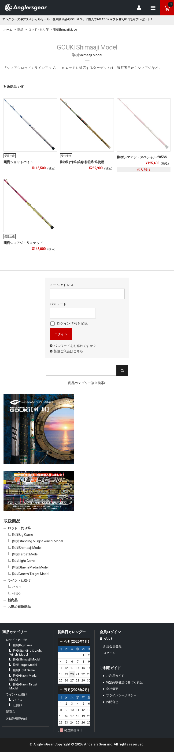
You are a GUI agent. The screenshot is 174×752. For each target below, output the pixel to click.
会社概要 (112, 689)
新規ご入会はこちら (68, 351)
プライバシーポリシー (121, 695)
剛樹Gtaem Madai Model (30, 567)
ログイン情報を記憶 (69, 323)
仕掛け (17, 593)
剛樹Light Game (24, 561)
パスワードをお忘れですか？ (75, 346)
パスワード (73, 310)
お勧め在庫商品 (19, 606)
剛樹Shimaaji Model (26, 548)
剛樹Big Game (22, 535)
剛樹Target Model (25, 554)
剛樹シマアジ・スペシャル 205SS (142, 157)
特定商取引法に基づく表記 (124, 682)
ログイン (109, 653)
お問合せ (112, 702)
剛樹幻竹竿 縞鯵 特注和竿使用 (82, 162)
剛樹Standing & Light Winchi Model (37, 541)
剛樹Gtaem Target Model (30, 574)
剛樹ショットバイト (18, 162)
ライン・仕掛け (19, 580)
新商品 (13, 600)
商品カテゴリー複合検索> (87, 383)
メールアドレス (87, 291)
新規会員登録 (112, 646)
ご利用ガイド (115, 676)
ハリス (17, 587)
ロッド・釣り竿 (19, 528)
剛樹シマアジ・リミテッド (23, 243)
